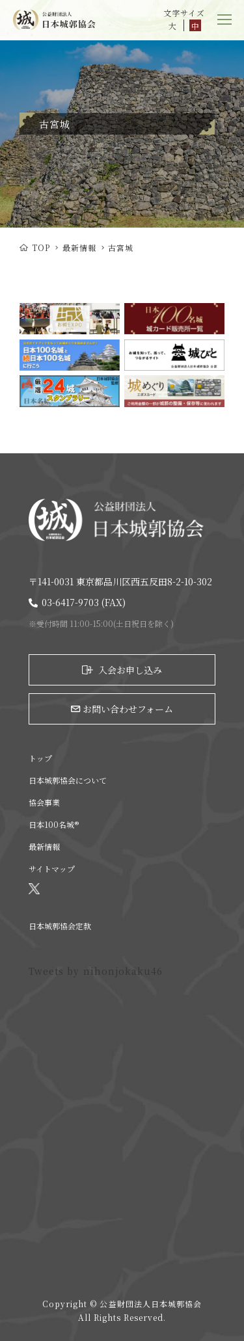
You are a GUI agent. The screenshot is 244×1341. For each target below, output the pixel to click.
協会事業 (44, 802)
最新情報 (79, 247)
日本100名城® (54, 824)
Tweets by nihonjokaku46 (96, 971)
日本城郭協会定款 (60, 925)
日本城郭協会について (68, 780)
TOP (35, 247)
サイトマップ (52, 868)
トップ (40, 757)
